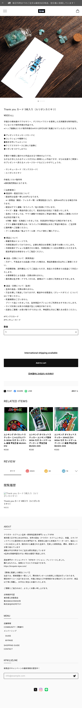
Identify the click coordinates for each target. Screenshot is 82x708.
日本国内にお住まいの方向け (41, 374)
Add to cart (41, 363)
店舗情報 (7, 623)
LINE (28, 391)
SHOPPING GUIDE (12, 645)
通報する (75, 391)
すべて (12, 473)
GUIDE (8, 636)
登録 (74, 676)
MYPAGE (9, 640)
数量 (6, 327)
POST (8, 391)
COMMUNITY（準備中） (14, 627)
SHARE (18, 391)
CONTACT (8, 649)
